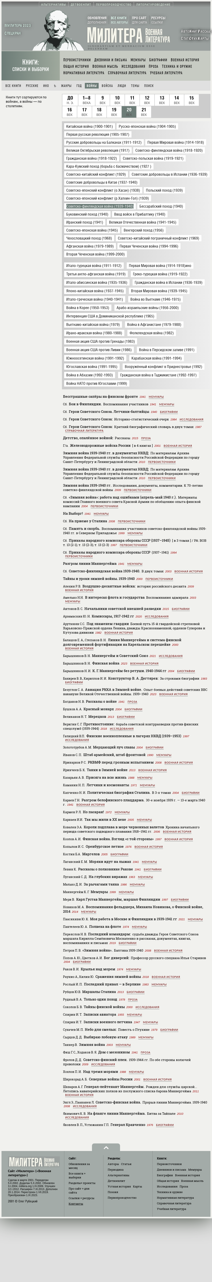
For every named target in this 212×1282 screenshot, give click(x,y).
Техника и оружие (170, 1192)
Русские (32, 86)
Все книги (13, 86)
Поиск (149, 86)
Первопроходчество (122, 1198)
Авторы (113, 1164)
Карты (137, 1186)
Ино (46, 86)
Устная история (119, 1186)
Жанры (66, 86)
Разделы (82, 1183)
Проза (146, 438)
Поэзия (113, 1192)
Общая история (168, 1181)
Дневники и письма (171, 1169)
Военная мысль (192, 1181)
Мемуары (156, 397)
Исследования (191, 419)
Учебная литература (171, 1209)
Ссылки (81, 1198)
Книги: (30, 65)
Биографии (169, 412)
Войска (107, 86)
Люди (122, 86)
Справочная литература (84, 431)
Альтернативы (118, 1175)
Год (79, 86)
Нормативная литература (175, 1198)
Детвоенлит (116, 1181)
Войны (92, 86)
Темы (135, 86)
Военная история (178, 446)
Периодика (115, 1169)
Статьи (126, 1164)
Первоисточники (162, 462)
